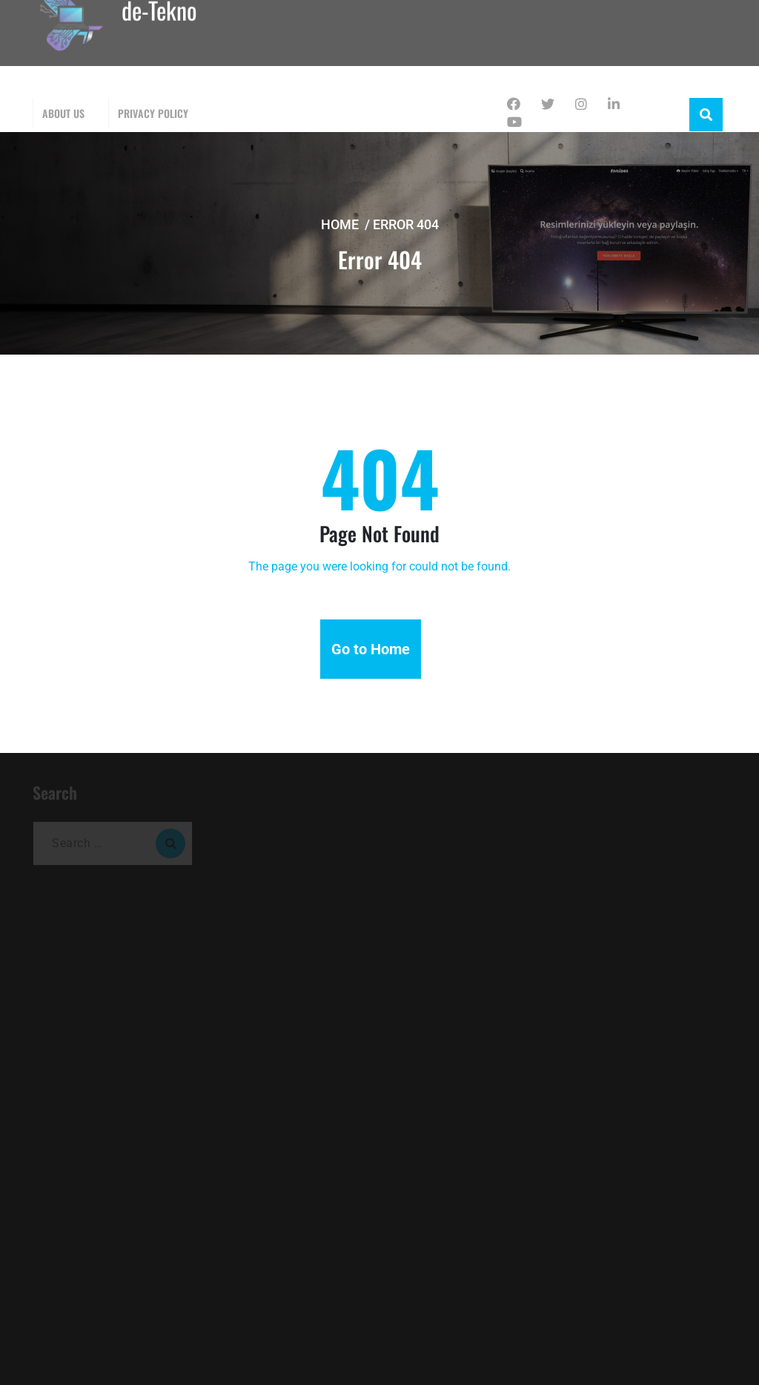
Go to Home (370, 649)
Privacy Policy (153, 113)
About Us (63, 113)
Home (340, 224)
